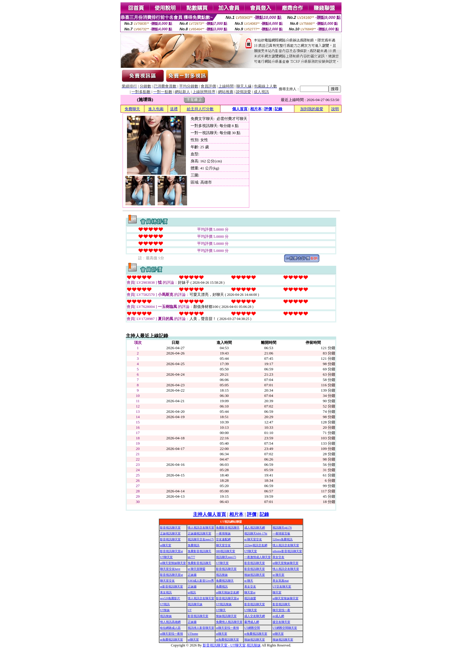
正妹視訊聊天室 (170, 533)
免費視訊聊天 (225, 580)
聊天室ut (249, 592)
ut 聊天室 (278, 574)
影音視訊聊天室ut (171, 551)
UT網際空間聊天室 (285, 627)
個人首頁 (240, 109)
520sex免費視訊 (283, 539)
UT (190, 610)
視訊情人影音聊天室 (201, 627)
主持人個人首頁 (209, 514)
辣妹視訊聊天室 (254, 574)
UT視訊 (165, 604)
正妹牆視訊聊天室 (199, 533)
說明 (335, 109)
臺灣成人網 (251, 621)
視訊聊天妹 (195, 604)
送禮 (174, 109)
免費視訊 (193, 545)
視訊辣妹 (222, 574)
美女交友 (278, 557)
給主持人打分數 (200, 109)
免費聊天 (132, 109)
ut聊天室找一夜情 (227, 627)
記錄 (278, 109)
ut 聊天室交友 (253, 539)
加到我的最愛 (311, 109)
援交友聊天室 (281, 621)
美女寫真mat (281, 580)
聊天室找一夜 (281, 610)
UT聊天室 (250, 551)
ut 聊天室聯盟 (196, 568)
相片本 (256, 109)
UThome (193, 633)
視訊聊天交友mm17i (201, 539)
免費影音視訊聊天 (228, 527)
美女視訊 (166, 592)
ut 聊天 (248, 580)
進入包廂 (156, 109)
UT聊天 (221, 610)
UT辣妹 (165, 610)
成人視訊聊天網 (254, 527)
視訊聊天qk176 (282, 527)
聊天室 (277, 592)
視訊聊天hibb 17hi (255, 533)
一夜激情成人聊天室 (257, 557)
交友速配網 (223, 539)
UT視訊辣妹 (224, 604)
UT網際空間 (252, 627)
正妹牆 (192, 574)
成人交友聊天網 (254, 616)
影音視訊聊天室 (170, 527)
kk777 (191, 557)
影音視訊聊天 (281, 604)
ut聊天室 (165, 545)
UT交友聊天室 (282, 586)
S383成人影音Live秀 (201, 580)
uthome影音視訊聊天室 (287, 551)
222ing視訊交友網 (255, 545)
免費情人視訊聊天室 (229, 621)
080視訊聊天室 (225, 551)
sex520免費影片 (170, 598)
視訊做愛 (250, 598)
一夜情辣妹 (223, 533)
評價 (268, 109)
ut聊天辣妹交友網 (227, 592)
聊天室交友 (223, 545)
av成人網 (278, 616)
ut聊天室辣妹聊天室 (173, 563)
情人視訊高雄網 (170, 621)
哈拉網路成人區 (170, 627)
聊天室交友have (170, 568)
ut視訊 (192, 592)
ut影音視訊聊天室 (171, 586)
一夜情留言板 (281, 533)
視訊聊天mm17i (226, 557)
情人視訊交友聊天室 (201, 527)
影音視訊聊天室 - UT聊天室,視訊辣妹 (232, 645)
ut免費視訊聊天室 (255, 633)
